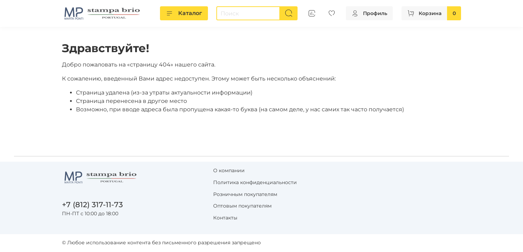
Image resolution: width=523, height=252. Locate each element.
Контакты (225, 218)
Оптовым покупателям (242, 206)
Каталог (184, 13)
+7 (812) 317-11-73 (92, 204)
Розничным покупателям (245, 194)
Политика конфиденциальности (255, 182)
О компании (229, 170)
